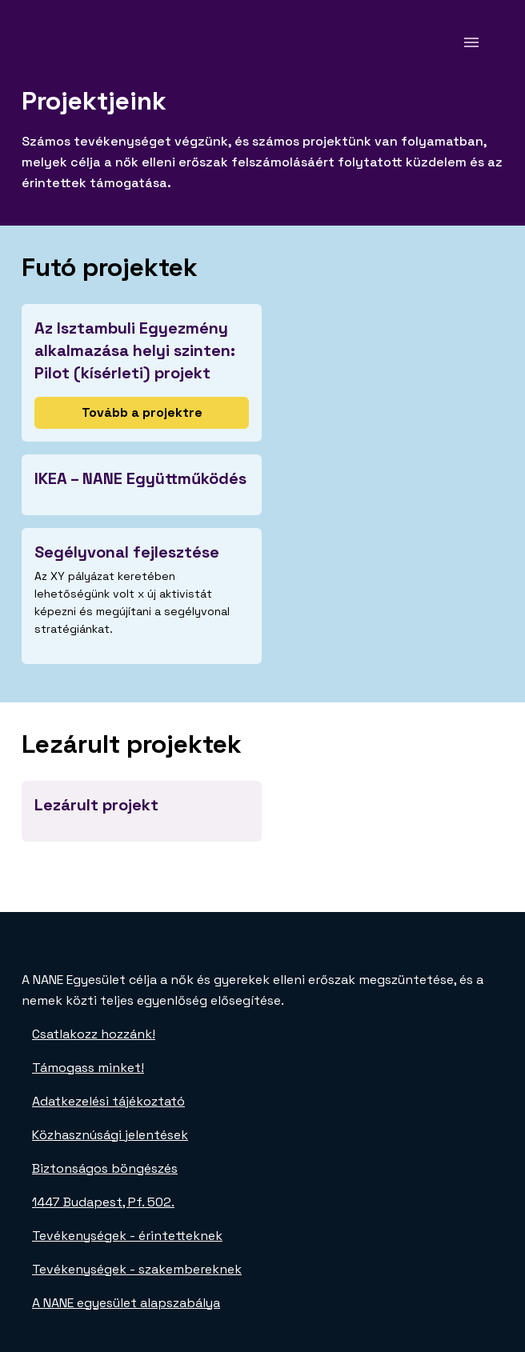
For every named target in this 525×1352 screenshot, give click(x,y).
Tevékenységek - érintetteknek (127, 1235)
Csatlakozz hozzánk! (93, 1034)
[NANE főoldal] (63, 42)
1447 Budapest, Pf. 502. (103, 1202)
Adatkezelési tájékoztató (108, 1101)
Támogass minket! (88, 1067)
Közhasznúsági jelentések (110, 1134)
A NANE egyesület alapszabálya (126, 1302)
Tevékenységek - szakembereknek (137, 1269)
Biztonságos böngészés (105, 1168)
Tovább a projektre (142, 412)
